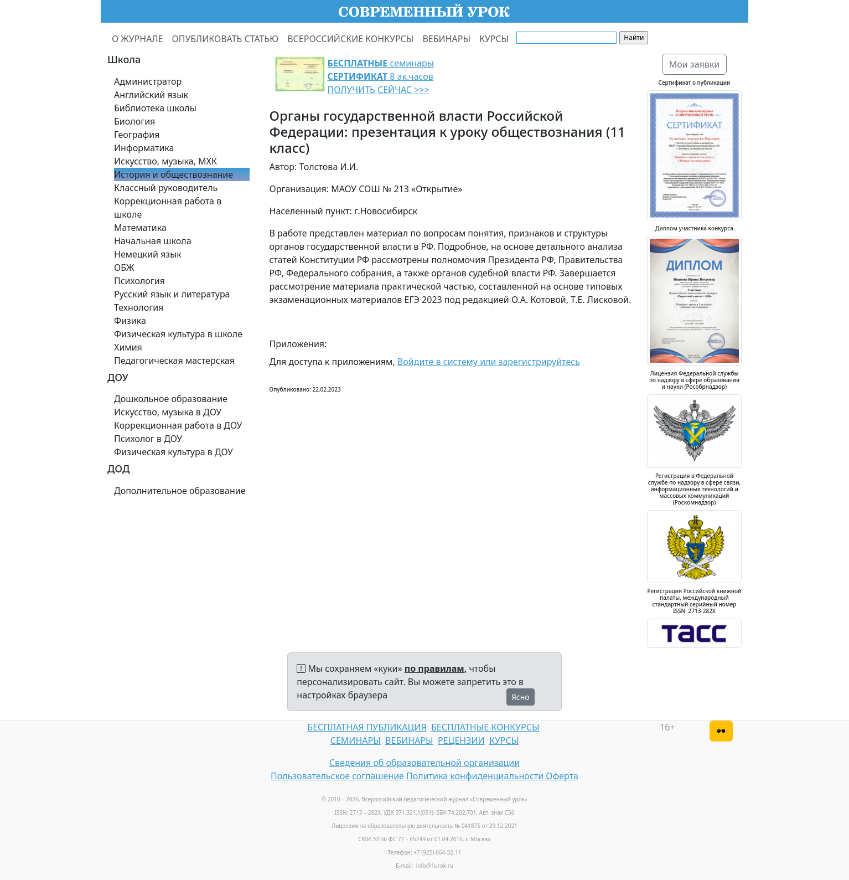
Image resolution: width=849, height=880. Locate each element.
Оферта (562, 776)
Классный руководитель (166, 188)
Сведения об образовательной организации (424, 763)
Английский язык (151, 95)
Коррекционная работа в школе (167, 207)
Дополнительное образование (180, 491)
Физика (130, 321)
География (136, 134)
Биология (134, 121)
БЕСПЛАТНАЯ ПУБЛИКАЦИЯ (366, 727)
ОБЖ (124, 267)
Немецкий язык (148, 254)
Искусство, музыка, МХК (165, 161)
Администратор (148, 81)
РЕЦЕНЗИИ (461, 740)
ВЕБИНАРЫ (446, 39)
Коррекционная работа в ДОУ (178, 425)
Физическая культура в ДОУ (173, 452)
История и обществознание (173, 174)
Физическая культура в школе (178, 334)
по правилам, (436, 668)
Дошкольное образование (170, 399)
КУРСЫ (494, 39)
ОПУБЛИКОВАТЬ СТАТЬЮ (225, 39)
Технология (138, 307)
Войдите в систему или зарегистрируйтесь (488, 362)
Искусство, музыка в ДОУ (167, 412)
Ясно (520, 697)
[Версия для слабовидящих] (721, 731)
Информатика (144, 148)
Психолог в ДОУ (148, 439)
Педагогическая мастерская (174, 360)
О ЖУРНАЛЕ (137, 39)
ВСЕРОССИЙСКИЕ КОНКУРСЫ (350, 39)
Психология (139, 281)
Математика (140, 228)
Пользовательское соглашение (337, 776)
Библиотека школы (155, 108)
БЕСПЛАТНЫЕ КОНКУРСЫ (485, 727)
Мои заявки (694, 64)
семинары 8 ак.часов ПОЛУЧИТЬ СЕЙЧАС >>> (381, 76)
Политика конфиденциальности (474, 776)
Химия (128, 347)
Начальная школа (152, 241)
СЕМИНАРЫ (355, 740)
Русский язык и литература (172, 294)
